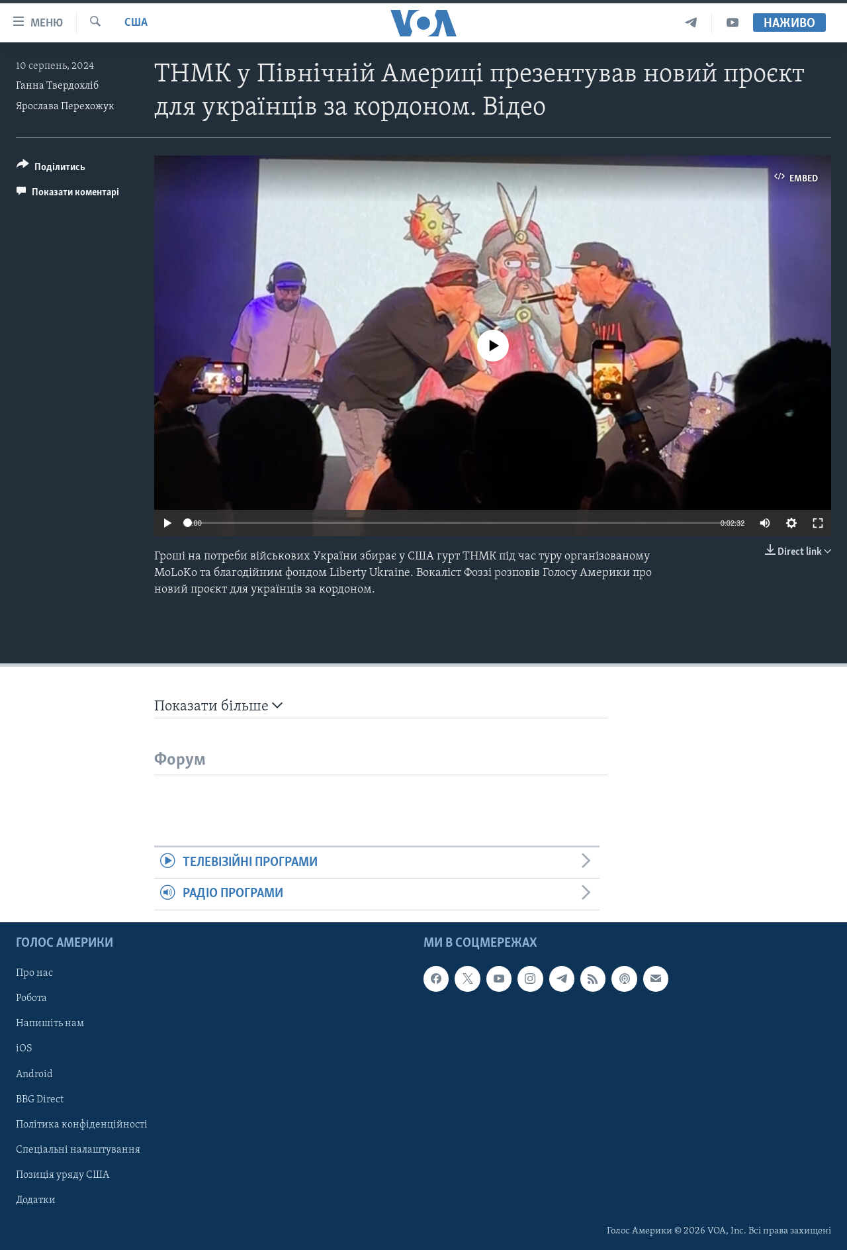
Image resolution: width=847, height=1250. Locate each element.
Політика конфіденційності (82, 1124)
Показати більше (218, 706)
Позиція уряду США (62, 1174)
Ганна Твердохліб (57, 86)
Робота (31, 998)
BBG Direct (40, 1099)
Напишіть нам (50, 1023)
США (136, 23)
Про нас (34, 973)
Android (34, 1074)
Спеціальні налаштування (78, 1149)
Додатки (36, 1199)
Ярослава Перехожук (65, 106)
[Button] (51, 169)
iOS (24, 1048)
